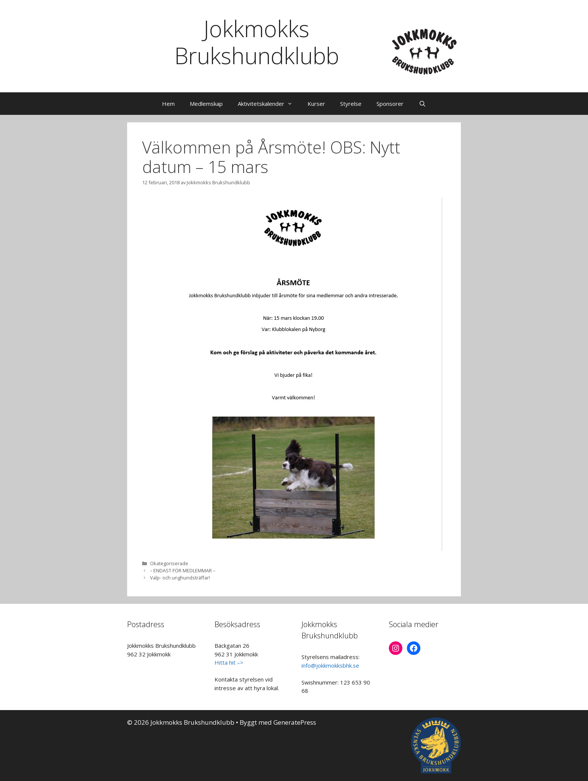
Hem (168, 103)
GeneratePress (294, 722)
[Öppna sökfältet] (422, 103)
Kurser (316, 103)
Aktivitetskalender (269, 103)
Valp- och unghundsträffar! (180, 577)
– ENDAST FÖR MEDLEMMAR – (182, 570)
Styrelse (351, 103)
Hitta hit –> (228, 662)
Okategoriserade (169, 563)
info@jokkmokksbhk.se (330, 665)
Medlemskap (206, 103)
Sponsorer (390, 103)
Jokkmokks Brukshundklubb (256, 42)
